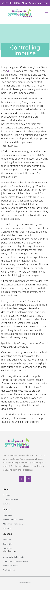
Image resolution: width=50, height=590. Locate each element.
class (10, 71)
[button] (46, 13)
